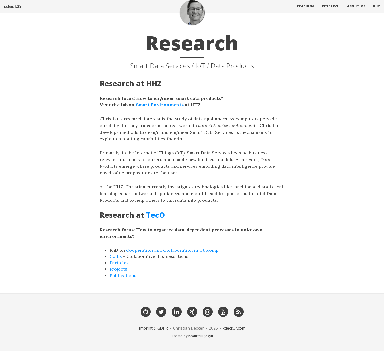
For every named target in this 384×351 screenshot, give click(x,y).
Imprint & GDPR (154, 328)
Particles (119, 263)
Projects (118, 269)
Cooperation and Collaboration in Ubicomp (172, 250)
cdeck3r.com (234, 328)
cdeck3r (13, 11)
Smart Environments (160, 105)
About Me (356, 11)
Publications (123, 275)
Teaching (306, 11)
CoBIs (116, 256)
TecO (155, 215)
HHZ (376, 11)
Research (331, 11)
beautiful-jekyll (200, 336)
